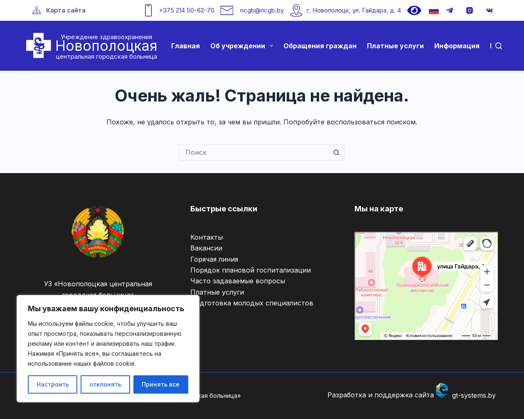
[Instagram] (469, 10)
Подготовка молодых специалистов (251, 303)
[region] (108, 348)
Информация (457, 46)
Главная (185, 46)
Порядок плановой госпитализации (250, 270)
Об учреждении (243, 46)
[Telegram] (449, 10)
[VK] (489, 10)
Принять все (161, 384)
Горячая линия (214, 259)
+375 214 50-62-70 (186, 10)
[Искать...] (253, 152)
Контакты (206, 237)
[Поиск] (498, 45)
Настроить (53, 384)
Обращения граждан (320, 46)
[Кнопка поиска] (336, 152)
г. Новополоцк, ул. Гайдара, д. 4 (354, 10)
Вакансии (206, 248)
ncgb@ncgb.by (262, 10)
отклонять (105, 384)
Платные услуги (395, 46)
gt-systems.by (474, 395)
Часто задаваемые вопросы (237, 281)
